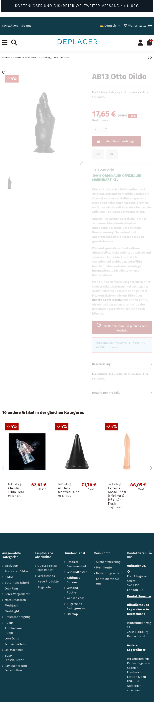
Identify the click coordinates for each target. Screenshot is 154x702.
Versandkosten (77, 572)
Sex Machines (14, 650)
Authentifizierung (108, 562)
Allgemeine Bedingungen (76, 606)
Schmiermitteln (15, 644)
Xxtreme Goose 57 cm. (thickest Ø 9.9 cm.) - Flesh (117, 496)
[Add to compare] (112, 154)
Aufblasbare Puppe (13, 630)
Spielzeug (11, 566)
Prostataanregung (18, 617)
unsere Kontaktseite (107, 300)
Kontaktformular (139, 596)
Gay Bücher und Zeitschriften (16, 668)
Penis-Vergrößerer (17, 594)
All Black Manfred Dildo (68, 490)
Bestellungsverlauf (109, 573)
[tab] (122, 364)
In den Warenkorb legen (116, 141)
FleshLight (12, 611)
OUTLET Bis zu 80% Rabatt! (47, 568)
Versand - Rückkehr (73, 590)
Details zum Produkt (122, 393)
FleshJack (11, 605)
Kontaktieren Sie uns (16, 25)
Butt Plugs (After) (17, 583)
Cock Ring (11, 588)
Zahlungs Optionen (73, 580)
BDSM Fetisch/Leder (14, 658)
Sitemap (72, 614)
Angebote (44, 587)
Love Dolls (12, 638)
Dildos (9, 577)
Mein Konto (104, 567)
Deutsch (110, 25)
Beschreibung (122, 364)
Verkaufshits (46, 576)
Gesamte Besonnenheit (76, 564)
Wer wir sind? (76, 598)
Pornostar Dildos (16, 571)
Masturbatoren (15, 600)
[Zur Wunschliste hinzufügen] (98, 154)
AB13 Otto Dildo (103, 169)
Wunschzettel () (138, 25)
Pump (9, 622)
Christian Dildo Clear (16, 490)
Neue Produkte (48, 581)
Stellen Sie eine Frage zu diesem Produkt (121, 327)
